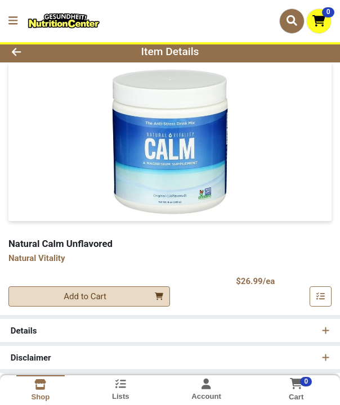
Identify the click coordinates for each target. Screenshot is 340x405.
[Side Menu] (12, 21)
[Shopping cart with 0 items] (319, 21)
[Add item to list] (321, 296)
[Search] (292, 21)
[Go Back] (49, 52)
